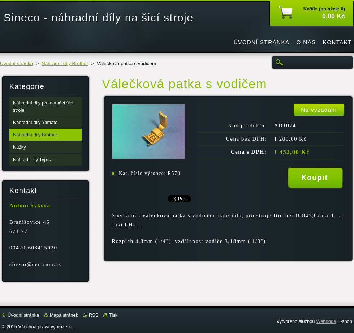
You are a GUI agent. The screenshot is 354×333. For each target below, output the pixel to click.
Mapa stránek (64, 315)
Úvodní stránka (16, 63)
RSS (94, 315)
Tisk (113, 315)
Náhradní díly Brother (65, 63)
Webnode (326, 321)
